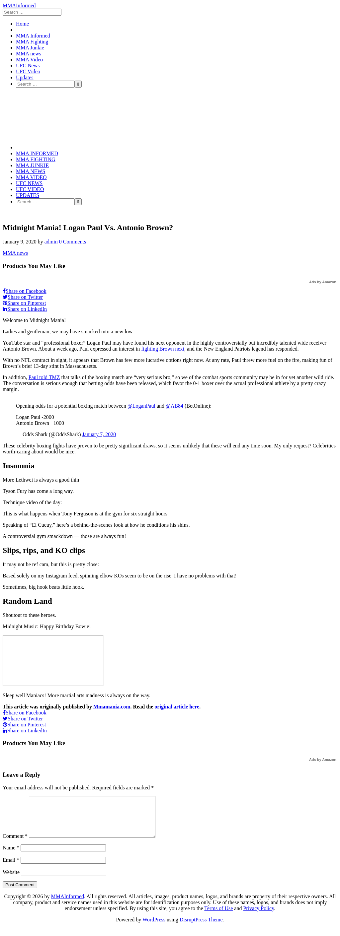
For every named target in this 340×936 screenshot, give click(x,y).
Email (11, 868)
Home (22, 24)
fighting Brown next (162, 349)
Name (11, 855)
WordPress (153, 927)
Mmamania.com (111, 706)
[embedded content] (53, 660)
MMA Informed (33, 35)
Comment (15, 844)
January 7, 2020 (99, 434)
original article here (176, 706)
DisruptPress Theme (201, 927)
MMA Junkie (30, 47)
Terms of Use (218, 916)
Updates (24, 77)
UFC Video (28, 71)
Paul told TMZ (44, 377)
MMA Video (29, 59)
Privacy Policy (258, 916)
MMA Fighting (32, 41)
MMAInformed (19, 5)
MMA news (28, 53)
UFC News (28, 65)
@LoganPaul (141, 406)
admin (51, 241)
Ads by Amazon (322, 282)
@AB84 (174, 406)
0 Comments (72, 241)
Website (11, 880)
